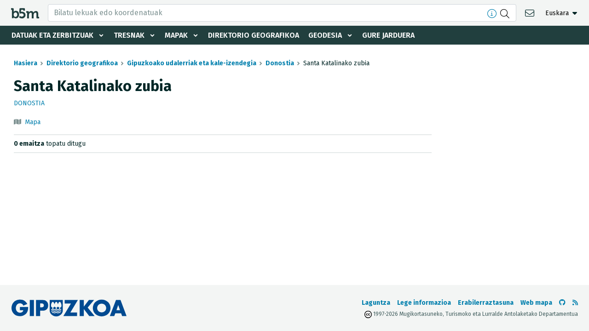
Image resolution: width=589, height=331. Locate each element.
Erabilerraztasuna (486, 303)
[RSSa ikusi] (575, 303)
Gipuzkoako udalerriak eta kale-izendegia (191, 63)
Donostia (280, 63)
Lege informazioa (424, 303)
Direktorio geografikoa (253, 35)
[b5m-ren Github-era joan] (562, 303)
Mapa (32, 122)
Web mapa (536, 303)
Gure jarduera (388, 35)
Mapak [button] (176, 35)
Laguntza (376, 303)
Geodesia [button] (325, 35)
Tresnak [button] (129, 35)
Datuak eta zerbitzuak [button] (52, 35)
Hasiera (25, 63)
